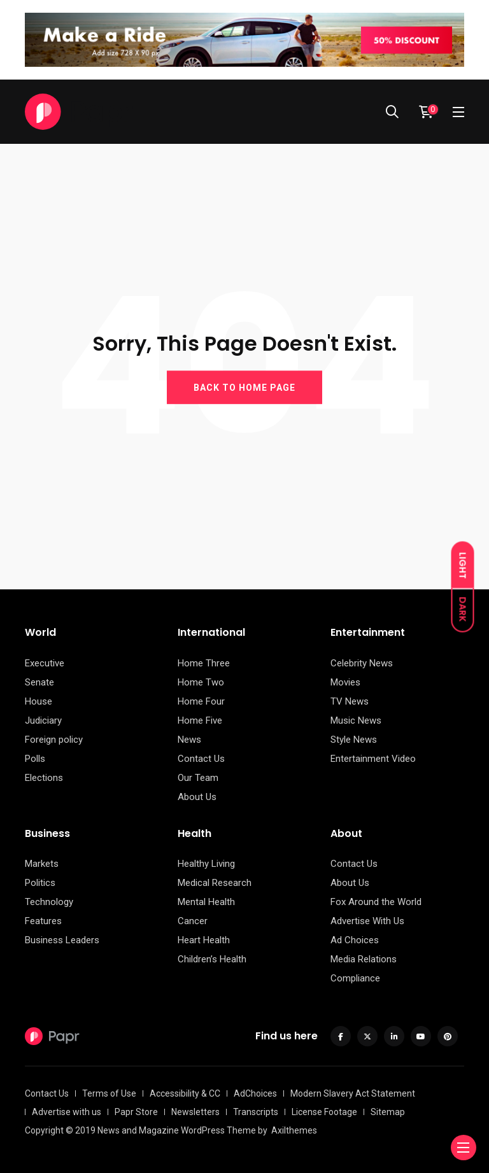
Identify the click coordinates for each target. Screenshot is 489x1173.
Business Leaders (62, 940)
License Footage (324, 1112)
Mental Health (206, 902)
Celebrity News (361, 663)
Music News (355, 720)
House (38, 701)
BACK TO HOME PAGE (244, 387)
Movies (345, 682)
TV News (349, 701)
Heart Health (204, 940)
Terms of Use (109, 1093)
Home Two (201, 682)
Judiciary (43, 720)
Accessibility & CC (185, 1093)
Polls (35, 758)
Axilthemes (294, 1130)
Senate (39, 682)
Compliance (355, 978)
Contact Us (201, 758)
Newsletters (195, 1112)
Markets (42, 863)
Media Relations (363, 959)
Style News (353, 739)
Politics (40, 883)
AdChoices (255, 1093)
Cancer (193, 921)
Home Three (204, 663)
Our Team (198, 777)
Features (43, 921)
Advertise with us (66, 1112)
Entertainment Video (373, 758)
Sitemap (388, 1112)
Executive (44, 663)
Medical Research (215, 883)
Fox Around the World (376, 902)
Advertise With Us (367, 921)
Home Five (200, 720)
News (189, 739)
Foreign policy (54, 739)
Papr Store (136, 1112)
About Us (197, 797)
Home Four (201, 701)
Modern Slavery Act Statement (352, 1093)
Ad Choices (354, 940)
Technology (49, 902)
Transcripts (255, 1112)
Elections (44, 777)
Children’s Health (212, 959)
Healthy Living (206, 863)
